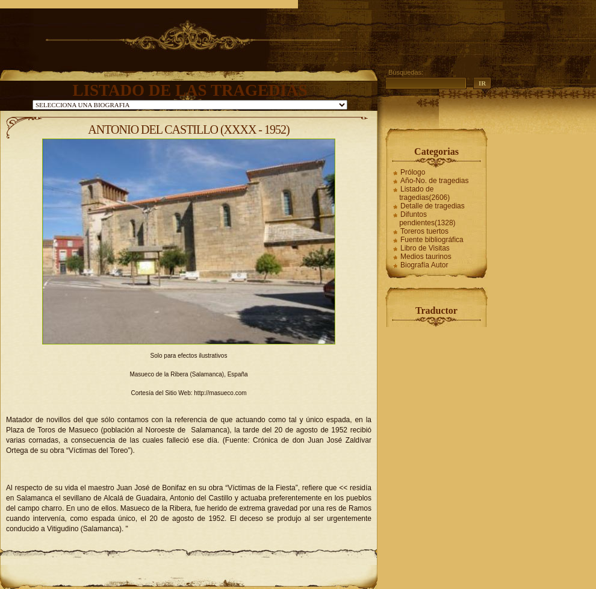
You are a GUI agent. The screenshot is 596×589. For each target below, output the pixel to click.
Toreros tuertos (424, 231)
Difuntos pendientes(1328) (427, 218)
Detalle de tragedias (432, 206)
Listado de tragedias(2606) (424, 193)
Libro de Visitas (425, 248)
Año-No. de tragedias (434, 180)
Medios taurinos (426, 256)
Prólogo (412, 172)
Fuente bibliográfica (432, 239)
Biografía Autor (424, 265)
